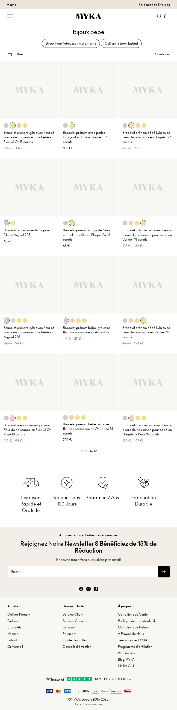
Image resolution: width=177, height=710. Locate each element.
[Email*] (82, 571)
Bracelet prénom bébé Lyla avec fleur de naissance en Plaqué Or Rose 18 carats (27, 429)
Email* (16, 572)
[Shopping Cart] (167, 16)
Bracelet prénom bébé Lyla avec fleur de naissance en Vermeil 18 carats (146, 332)
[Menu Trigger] (10, 16)
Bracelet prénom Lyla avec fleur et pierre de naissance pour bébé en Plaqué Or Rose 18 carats (147, 429)
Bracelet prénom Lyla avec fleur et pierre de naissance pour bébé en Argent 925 (29, 332)
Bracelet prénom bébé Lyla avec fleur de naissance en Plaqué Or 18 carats (147, 137)
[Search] (159, 16)
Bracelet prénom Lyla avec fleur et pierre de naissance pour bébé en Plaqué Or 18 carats (29, 137)
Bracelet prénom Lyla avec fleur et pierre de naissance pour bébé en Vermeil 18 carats (147, 234)
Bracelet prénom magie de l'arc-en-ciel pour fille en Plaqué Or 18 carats (86, 234)
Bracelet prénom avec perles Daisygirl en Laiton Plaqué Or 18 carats (86, 137)
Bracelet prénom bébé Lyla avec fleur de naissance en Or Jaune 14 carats (88, 428)
